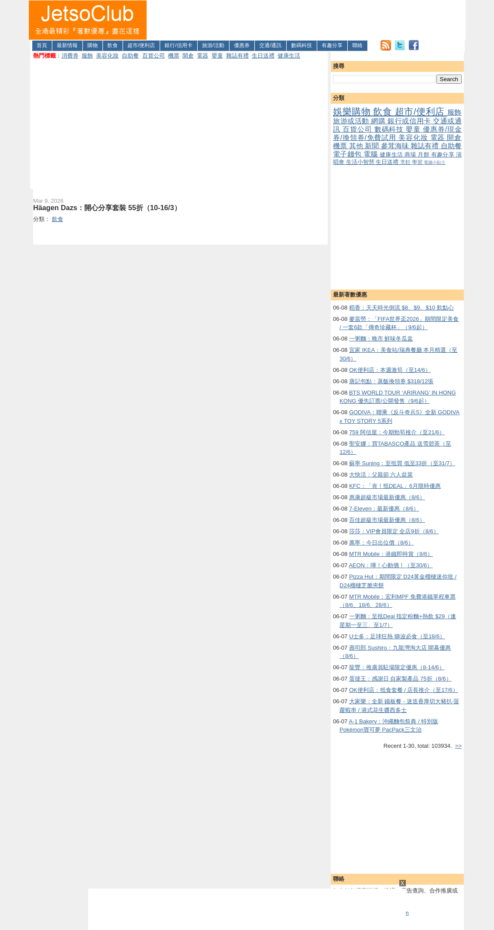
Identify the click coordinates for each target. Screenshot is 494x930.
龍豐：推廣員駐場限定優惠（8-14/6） (397, 667)
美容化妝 (107, 55)
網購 (379, 121)
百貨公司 (153, 55)
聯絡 (357, 45)
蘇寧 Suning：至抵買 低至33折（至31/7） (402, 463)
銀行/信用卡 (178, 45)
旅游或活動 (352, 121)
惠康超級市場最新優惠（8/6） (387, 497)
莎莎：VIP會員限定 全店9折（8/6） (394, 531)
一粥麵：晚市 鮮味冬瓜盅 (381, 338)
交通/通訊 (270, 45)
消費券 (70, 55)
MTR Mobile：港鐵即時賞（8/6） (391, 554)
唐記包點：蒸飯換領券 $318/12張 (391, 381)
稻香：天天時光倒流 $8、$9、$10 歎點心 (401, 307)
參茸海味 (396, 146)
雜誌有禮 (237, 55)
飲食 (112, 45)
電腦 (372, 154)
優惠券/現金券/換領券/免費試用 (397, 133)
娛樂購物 (353, 111)
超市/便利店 (141, 45)
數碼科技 (301, 45)
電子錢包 (348, 154)
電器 (202, 55)
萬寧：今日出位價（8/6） (381, 542)
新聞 (373, 146)
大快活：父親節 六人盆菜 (381, 474)
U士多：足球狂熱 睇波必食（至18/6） (397, 636)
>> (458, 746)
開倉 (188, 55)
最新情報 (67, 45)
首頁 (42, 45)
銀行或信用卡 (410, 121)
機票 (173, 55)
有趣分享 (332, 45)
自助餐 (130, 55)
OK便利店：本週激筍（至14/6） (390, 370)
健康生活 (289, 55)
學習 (418, 162)
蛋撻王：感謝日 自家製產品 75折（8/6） (400, 678)
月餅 (424, 154)
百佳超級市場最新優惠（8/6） (387, 520)
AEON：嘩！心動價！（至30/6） (390, 565)
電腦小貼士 (435, 162)
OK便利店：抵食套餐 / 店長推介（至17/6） (403, 690)
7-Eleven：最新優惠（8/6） (384, 508)
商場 (411, 154)
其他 (357, 146)
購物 (92, 45)
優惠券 (242, 45)
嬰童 (217, 55)
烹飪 (406, 162)
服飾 (87, 55)
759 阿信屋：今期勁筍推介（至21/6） (397, 432)
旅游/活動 (213, 45)
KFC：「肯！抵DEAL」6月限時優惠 (395, 486)
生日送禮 (263, 55)
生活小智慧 (361, 162)
